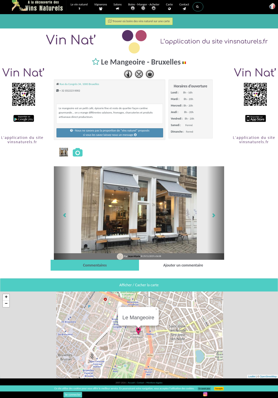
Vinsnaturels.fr (39, 5)
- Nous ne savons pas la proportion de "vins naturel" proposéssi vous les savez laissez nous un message (109, 133)
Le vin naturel (79, 7)
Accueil (131, 382)
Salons (118, 6)
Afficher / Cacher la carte (139, 285)
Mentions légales (154, 382)
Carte (169, 7)
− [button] (6, 304)
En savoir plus (204, 388)
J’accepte (219, 388)
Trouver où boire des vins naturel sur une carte (139, 21)
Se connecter (73, 394)
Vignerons (100, 7)
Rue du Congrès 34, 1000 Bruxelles (79, 84)
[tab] (95, 265)
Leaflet (251, 376)
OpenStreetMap (268, 376)
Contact (184, 7)
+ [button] (6, 297)
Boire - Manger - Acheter (143, 7)
